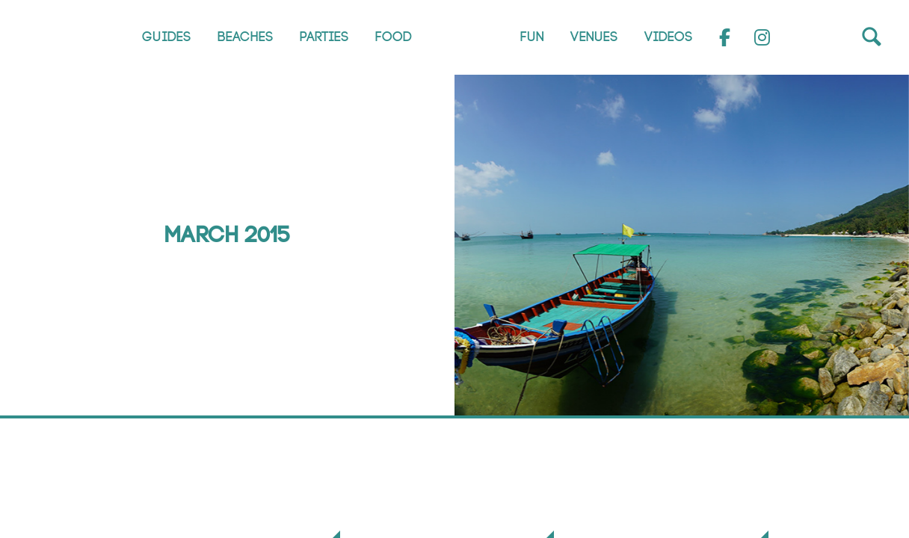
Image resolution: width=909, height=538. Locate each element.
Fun (532, 37)
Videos (668, 37)
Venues (594, 37)
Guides (166, 37)
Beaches (246, 37)
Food (393, 37)
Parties (324, 37)
